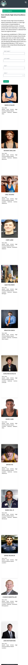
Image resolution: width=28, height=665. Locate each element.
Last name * (7, 58)
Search (6, 81)
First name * (7, 51)
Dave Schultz (21, 36)
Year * (5, 65)
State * (5, 73)
